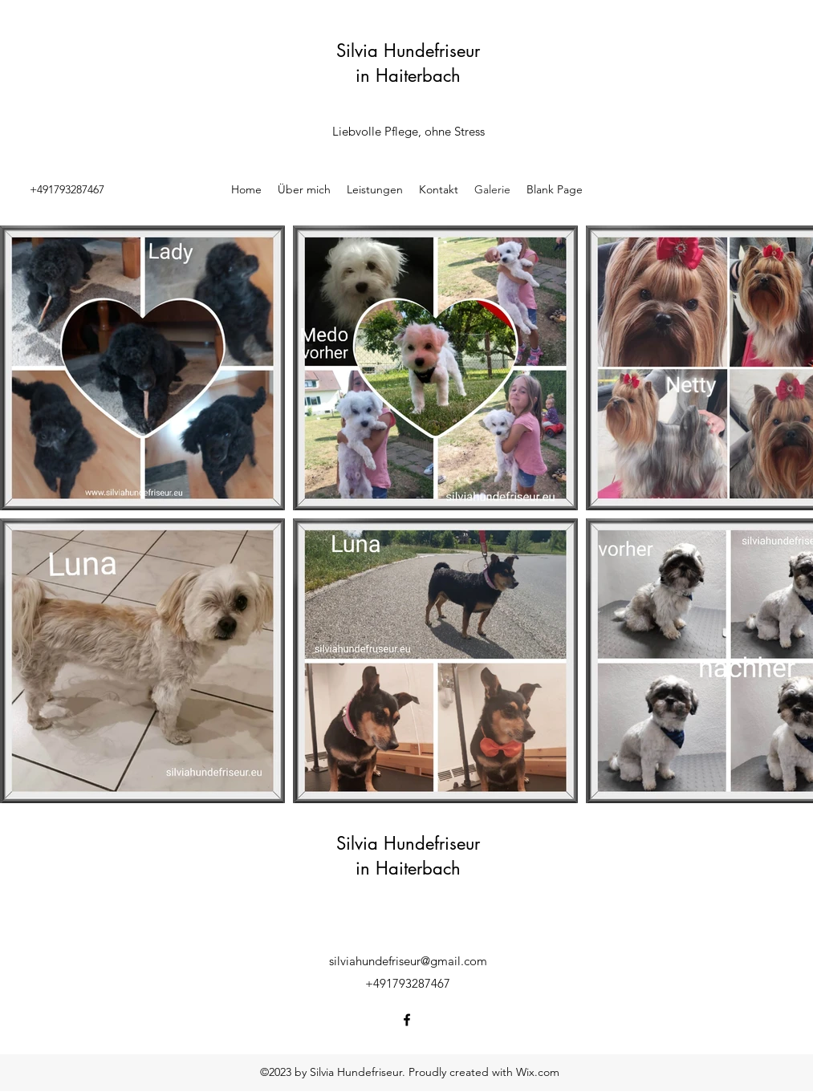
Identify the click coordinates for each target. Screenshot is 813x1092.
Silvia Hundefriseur (408, 50)
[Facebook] (407, 1020)
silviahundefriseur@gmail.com (408, 960)
